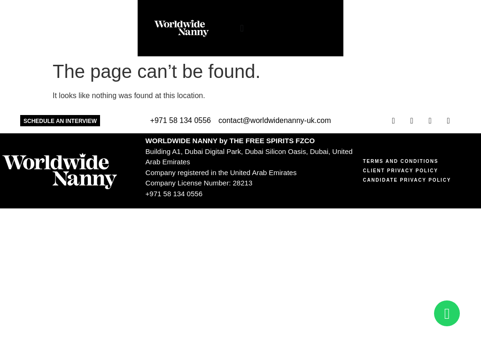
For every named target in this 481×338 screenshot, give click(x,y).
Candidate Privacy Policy (407, 180)
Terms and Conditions (401, 161)
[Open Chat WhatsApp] (447, 313)
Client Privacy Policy (400, 170)
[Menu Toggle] (231, 28)
